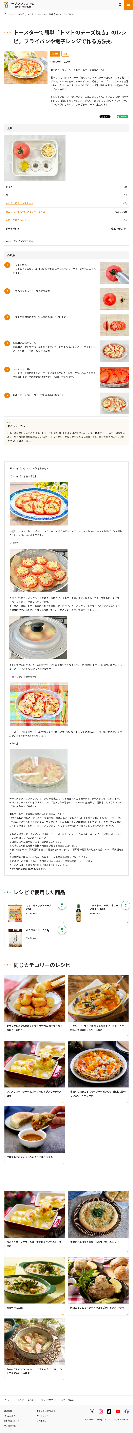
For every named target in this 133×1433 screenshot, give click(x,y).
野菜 (65, 53)
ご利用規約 (41, 1420)
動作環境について (11, 1420)
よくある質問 (10, 1415)
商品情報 (8, 1410)
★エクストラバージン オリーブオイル (25, 211)
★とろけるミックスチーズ (19, 203)
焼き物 (30, 14)
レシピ (21, 14)
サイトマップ (42, 1415)
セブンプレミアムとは (46, 1410)
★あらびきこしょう (16, 220)
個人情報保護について (13, 1425)
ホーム (9, 14)
